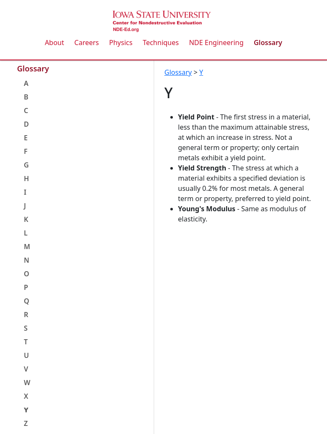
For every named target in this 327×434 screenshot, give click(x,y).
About (54, 42)
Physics (120, 42)
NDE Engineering (216, 42)
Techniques (161, 42)
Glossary (268, 42)
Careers (87, 42)
